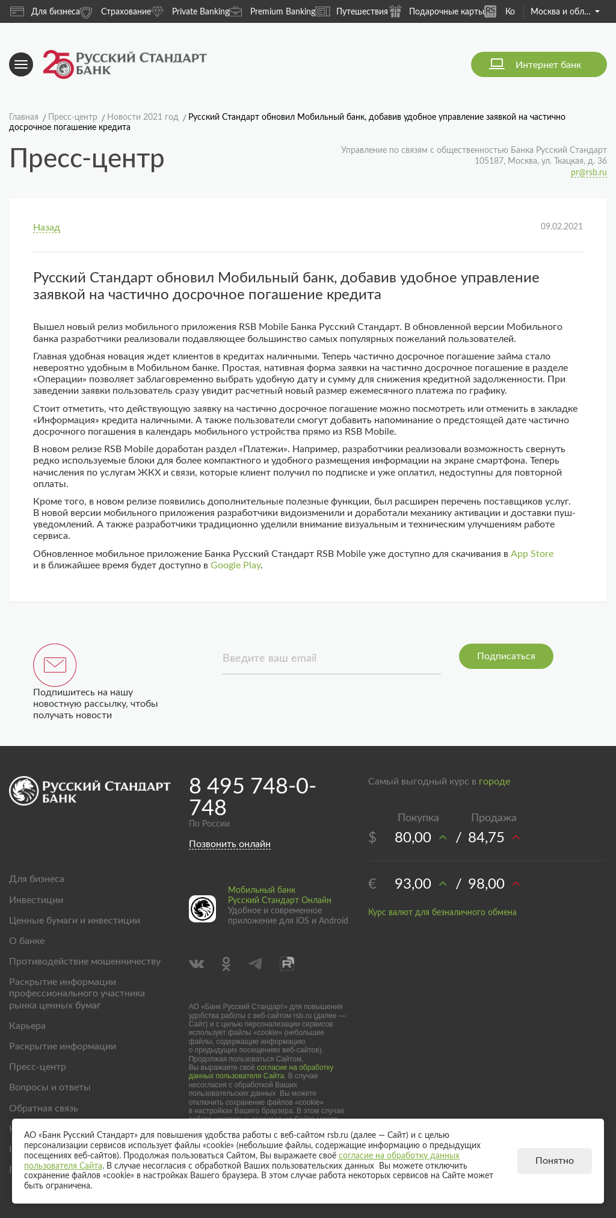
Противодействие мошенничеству (85, 961)
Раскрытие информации (62, 1046)
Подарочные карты (436, 11)
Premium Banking (272, 11)
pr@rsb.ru (589, 173)
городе (494, 781)
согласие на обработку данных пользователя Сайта (261, 1071)
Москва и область (565, 12)
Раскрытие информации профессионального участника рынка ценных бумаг (77, 993)
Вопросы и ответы (50, 1087)
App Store (532, 554)
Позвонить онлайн (230, 844)
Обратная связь (43, 1108)
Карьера (27, 1026)
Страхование (115, 11)
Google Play (235, 565)
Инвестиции (36, 900)
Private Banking (190, 11)
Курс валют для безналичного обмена (442, 913)
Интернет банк (548, 65)
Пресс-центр (37, 1067)
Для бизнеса (45, 11)
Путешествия (351, 11)
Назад (46, 227)
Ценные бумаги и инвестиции (74, 920)
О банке (27, 941)
